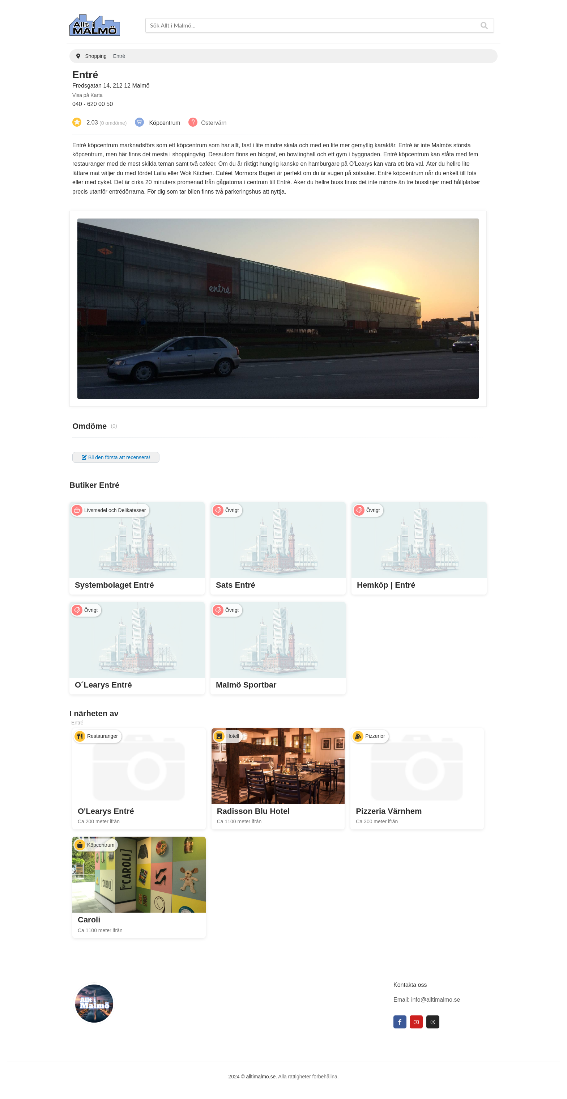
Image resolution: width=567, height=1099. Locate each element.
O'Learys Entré (106, 811)
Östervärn (213, 122)
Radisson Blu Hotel (253, 811)
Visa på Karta (87, 95)
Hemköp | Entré (386, 584)
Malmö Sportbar (246, 684)
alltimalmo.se (261, 1076)
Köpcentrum (164, 122)
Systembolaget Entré (114, 584)
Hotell (232, 736)
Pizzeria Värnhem (389, 811)
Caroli (89, 919)
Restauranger (102, 736)
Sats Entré (235, 584)
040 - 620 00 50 (92, 104)
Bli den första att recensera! (116, 457)
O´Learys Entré (103, 684)
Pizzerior (375, 736)
